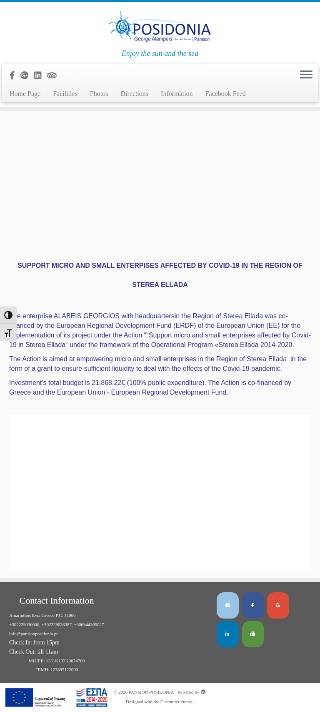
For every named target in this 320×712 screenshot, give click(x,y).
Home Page (25, 93)
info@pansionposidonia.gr (33, 633)
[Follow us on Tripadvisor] (54, 75)
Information (176, 93)
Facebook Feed (225, 93)
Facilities (65, 93)
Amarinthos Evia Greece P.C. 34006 (42, 615)
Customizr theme (176, 701)
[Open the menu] (306, 75)
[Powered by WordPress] (203, 691)
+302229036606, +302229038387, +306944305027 (56, 624)
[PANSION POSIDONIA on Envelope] (228, 605)
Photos (99, 93)
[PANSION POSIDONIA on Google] (278, 605)
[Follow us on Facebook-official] (15, 75)
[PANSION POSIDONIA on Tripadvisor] (253, 634)
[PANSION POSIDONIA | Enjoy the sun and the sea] (160, 25)
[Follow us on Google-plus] (27, 75)
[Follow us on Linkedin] (40, 75)
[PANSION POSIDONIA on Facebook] (253, 605)
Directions (134, 93)
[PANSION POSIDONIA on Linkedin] (228, 634)
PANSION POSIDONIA (151, 691)
